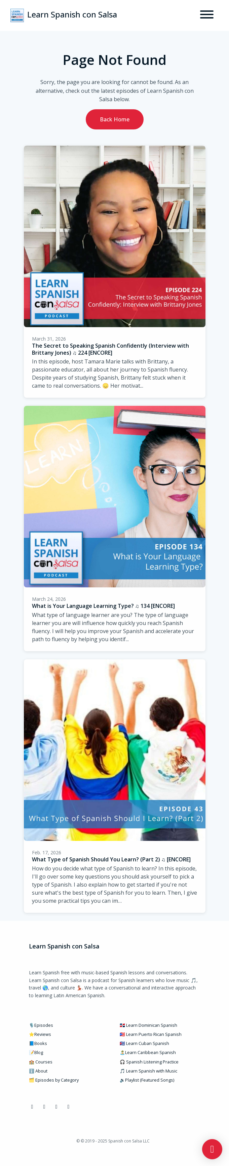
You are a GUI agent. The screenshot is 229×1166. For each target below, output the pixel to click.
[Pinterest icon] (68, 1106)
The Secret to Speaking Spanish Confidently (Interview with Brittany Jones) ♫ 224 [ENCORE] (110, 349)
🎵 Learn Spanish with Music (148, 1071)
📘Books (38, 1043)
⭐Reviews (40, 1034)
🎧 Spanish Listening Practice (149, 1062)
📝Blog (36, 1052)
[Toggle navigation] (207, 15)
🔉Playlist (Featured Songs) (147, 1080)
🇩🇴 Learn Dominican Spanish (148, 1025)
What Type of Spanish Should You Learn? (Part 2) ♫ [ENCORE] (111, 859)
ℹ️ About (38, 1071)
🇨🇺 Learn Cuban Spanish (144, 1043)
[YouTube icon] (56, 1106)
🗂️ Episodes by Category (54, 1080)
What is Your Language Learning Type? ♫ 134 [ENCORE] (103, 606)
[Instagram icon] (44, 1106)
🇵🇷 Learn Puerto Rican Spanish (151, 1034)
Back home (114, 119)
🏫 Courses (40, 1062)
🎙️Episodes (41, 1025)
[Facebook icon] (32, 1106)
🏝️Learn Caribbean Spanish (148, 1052)
